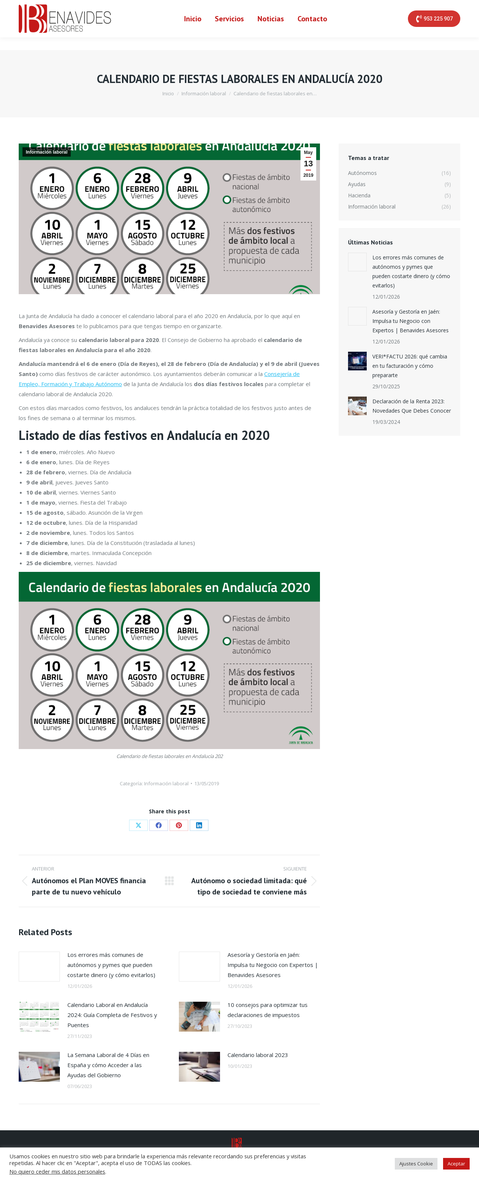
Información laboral (46, 152)
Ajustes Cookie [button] (416, 1163)
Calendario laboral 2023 (258, 1055)
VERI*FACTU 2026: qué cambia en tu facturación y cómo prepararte (409, 366)
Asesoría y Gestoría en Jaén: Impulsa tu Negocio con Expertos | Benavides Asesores (273, 965)
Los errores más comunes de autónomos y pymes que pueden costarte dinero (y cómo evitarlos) (111, 965)
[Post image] (39, 967)
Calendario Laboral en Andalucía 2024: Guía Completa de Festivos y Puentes (112, 1015)
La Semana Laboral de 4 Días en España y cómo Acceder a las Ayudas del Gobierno (108, 1065)
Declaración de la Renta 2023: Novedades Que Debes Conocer (411, 406)
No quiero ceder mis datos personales (57, 1171)
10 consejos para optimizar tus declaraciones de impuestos (268, 1010)
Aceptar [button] (456, 1163)
